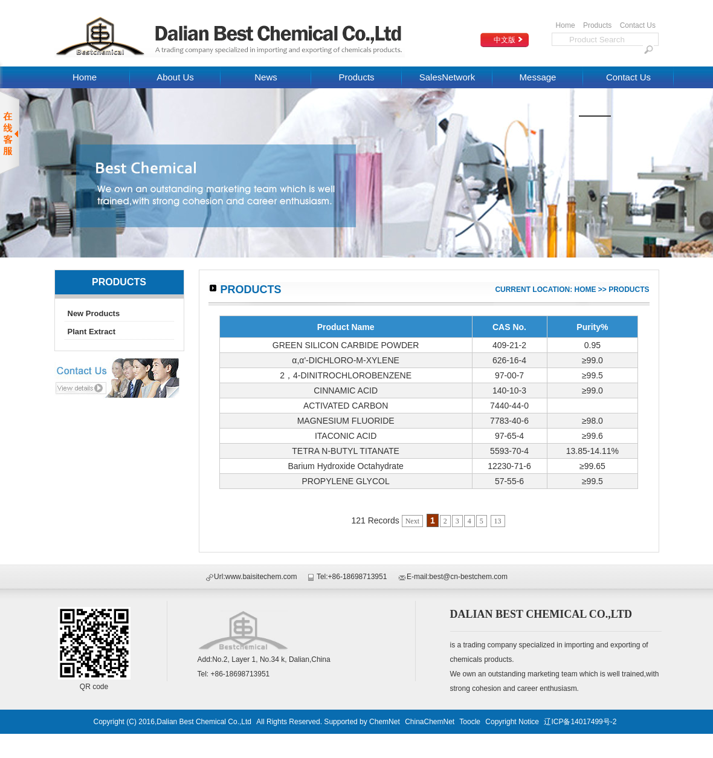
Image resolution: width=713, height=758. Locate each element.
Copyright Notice (512, 722)
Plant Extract (91, 331)
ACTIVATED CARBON (345, 405)
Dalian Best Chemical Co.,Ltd (204, 722)
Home (565, 25)
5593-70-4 (509, 451)
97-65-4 (509, 436)
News (265, 77)
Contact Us (638, 25)
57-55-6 (509, 481)
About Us (175, 77)
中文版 (504, 40)
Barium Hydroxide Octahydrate (345, 466)
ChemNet (384, 722)
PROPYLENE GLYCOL (346, 481)
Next (412, 521)
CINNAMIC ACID (346, 390)
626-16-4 (509, 360)
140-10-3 (509, 390)
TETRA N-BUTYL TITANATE (345, 451)
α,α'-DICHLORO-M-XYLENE (345, 360)
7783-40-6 (509, 421)
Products (597, 25)
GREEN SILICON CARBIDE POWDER (346, 345)
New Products (94, 313)
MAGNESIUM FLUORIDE (346, 421)
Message (538, 77)
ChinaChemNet (429, 722)
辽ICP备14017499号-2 (580, 722)
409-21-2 (509, 345)
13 (498, 521)
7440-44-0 (509, 405)
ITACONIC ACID (345, 436)
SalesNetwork (447, 77)
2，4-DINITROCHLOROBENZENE (345, 375)
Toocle (469, 722)
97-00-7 (509, 375)
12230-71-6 (509, 466)
